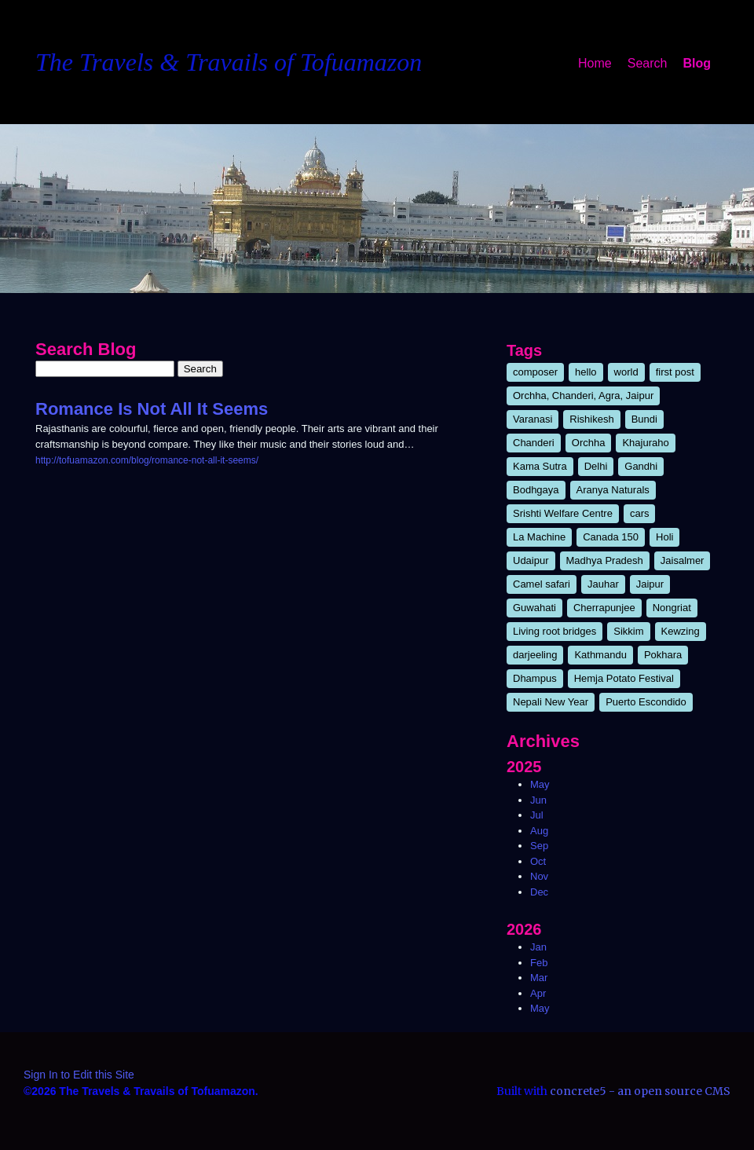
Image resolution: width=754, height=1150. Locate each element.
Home (595, 63)
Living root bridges (554, 631)
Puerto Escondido (646, 702)
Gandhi (640, 466)
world (626, 372)
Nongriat (672, 607)
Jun (538, 800)
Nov (539, 876)
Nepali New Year (550, 702)
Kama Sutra (540, 466)
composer (535, 372)
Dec (539, 892)
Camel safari (541, 584)
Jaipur (650, 584)
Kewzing (680, 631)
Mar (538, 977)
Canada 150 (611, 537)
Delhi (596, 466)
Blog (697, 63)
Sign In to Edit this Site (79, 1074)
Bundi (644, 419)
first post (675, 372)
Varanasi (532, 419)
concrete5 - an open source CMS (640, 1091)
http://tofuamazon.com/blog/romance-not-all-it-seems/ (146, 460)
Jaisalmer (683, 560)
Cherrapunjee (604, 607)
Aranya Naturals (613, 490)
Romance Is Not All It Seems (151, 409)
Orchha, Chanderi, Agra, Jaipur (583, 395)
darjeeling (535, 655)
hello (585, 372)
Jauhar (603, 584)
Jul (537, 815)
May (540, 784)
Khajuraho (645, 443)
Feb (538, 963)
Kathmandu (600, 655)
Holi (664, 537)
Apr (538, 993)
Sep (539, 846)
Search (648, 63)
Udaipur (531, 560)
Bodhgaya (536, 490)
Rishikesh (591, 419)
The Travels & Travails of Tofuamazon (228, 62)
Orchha (589, 443)
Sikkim (628, 631)
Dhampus (535, 678)
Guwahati (534, 607)
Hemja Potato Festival (624, 678)
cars (640, 513)
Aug (539, 831)
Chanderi (534, 443)
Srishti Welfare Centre (563, 513)
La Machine (539, 537)
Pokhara (663, 655)
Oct (538, 861)
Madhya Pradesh (604, 560)
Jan (538, 947)
